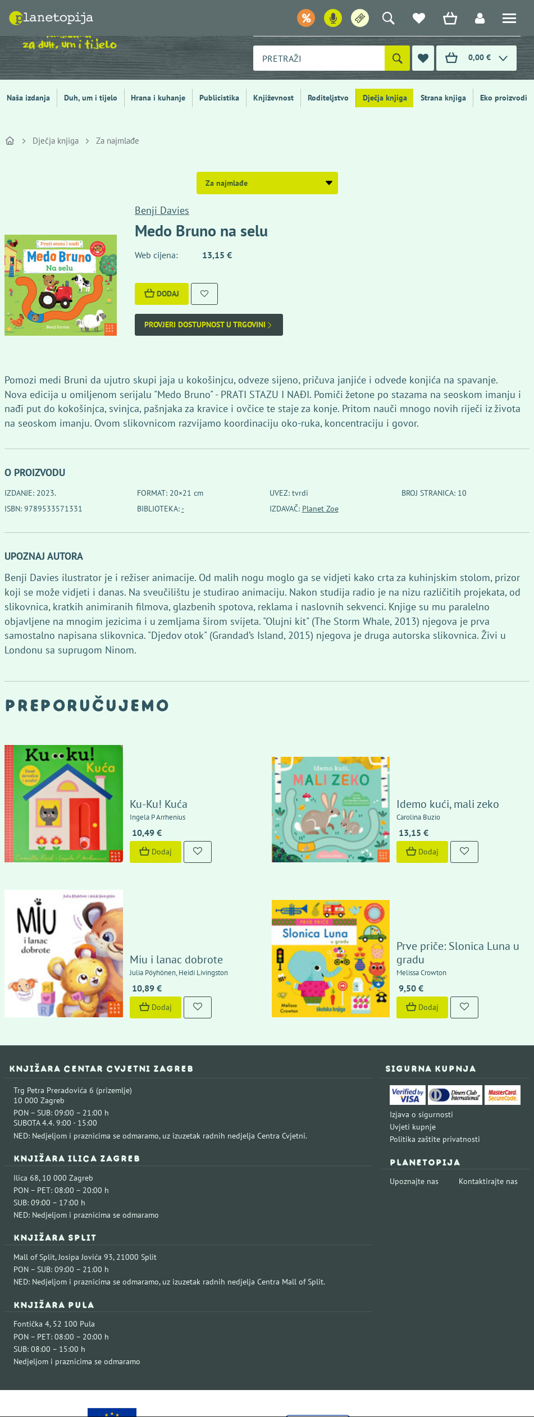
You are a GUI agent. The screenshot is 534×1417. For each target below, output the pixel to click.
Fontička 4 (31, 1240)
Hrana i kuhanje (158, 98)
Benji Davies (162, 210)
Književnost (273, 98)
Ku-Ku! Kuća (121, 764)
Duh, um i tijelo (90, 98)
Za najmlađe (117, 140)
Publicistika (219, 98)
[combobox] (319, 58)
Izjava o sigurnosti (421, 1030)
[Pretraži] (397, 58)
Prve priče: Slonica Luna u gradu (436, 876)
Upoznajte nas (414, 1098)
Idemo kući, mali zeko (410, 764)
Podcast (319, 19)
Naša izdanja (28, 98)
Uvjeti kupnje (413, 1042)
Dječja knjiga (385, 98)
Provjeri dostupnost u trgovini (208, 324)
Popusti (275, 19)
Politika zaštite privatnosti (435, 1055)
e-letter (412, 19)
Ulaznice (364, 19)
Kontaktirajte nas (488, 1098)
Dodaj (161, 294)
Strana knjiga (443, 98)
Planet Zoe (320, 509)
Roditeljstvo (328, 98)
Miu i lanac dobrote (138, 876)
